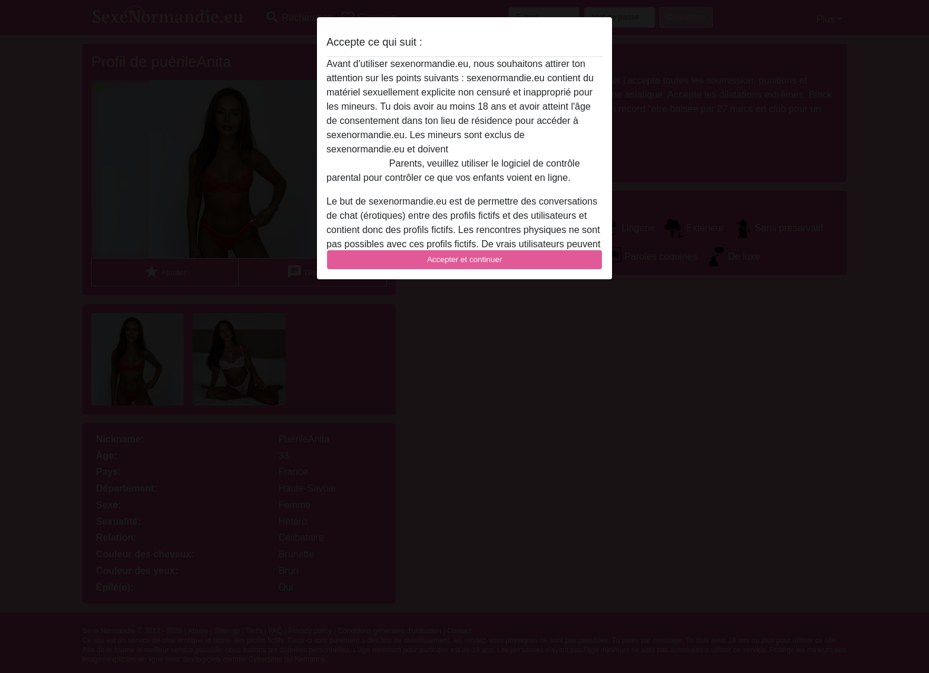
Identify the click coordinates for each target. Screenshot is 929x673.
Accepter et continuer (464, 259)
